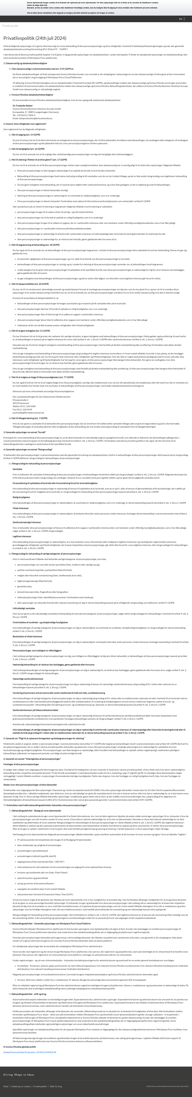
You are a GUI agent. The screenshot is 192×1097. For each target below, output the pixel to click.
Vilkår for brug (56, 1086)
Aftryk (6, 1086)
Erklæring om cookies (21, 1086)
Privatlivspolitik (40, 1086)
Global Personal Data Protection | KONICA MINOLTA (29, 1052)
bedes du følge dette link (37, 5)
